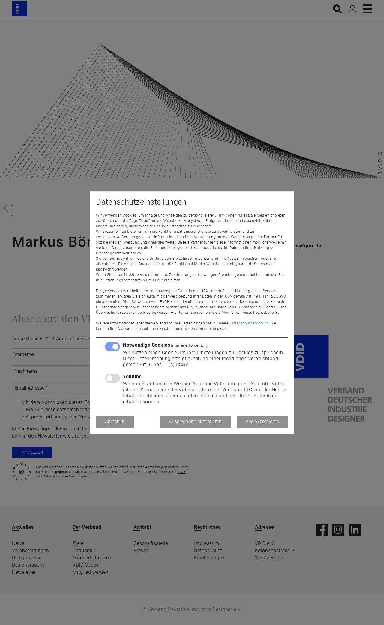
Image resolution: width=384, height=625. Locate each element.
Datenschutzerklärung (250, 323)
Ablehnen (115, 421)
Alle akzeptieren (262, 421)
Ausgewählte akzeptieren (195, 421)
